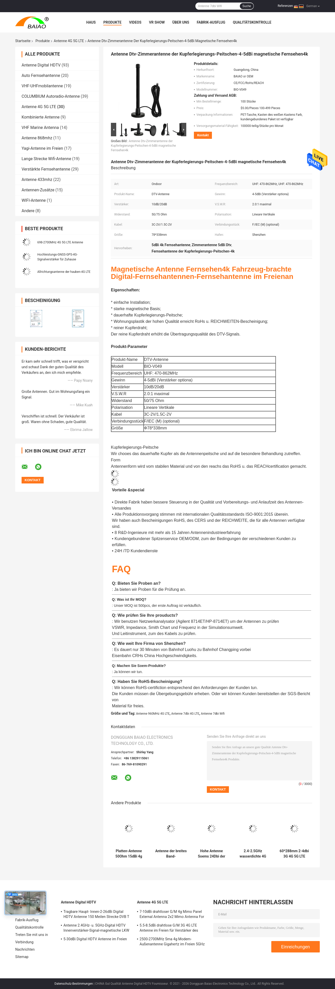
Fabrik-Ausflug (211, 22)
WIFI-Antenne (34, 200)
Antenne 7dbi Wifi (213, 713)
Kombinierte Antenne (41, 117)
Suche (246, 6)
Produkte (112, 22)
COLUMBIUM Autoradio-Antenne (51, 96)
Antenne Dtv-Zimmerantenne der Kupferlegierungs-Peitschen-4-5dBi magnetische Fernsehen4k (143, 145)
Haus (91, 22)
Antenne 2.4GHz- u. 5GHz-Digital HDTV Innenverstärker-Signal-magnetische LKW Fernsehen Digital (96, 928)
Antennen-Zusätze (38, 190)
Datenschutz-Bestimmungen (74, 983)
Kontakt (203, 135)
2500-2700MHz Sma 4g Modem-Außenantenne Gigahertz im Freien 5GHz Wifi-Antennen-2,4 (172, 942)
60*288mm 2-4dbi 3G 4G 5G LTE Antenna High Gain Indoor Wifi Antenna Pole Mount (294, 854)
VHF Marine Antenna (40, 127)
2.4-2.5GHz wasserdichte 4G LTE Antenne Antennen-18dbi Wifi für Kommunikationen (252, 854)
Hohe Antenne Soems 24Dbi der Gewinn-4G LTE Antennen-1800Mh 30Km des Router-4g (211, 854)
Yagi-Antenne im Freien (42, 148)
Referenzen (285, 6)
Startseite (22, 41)
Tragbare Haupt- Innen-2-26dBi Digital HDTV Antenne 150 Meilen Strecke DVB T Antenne (96, 915)
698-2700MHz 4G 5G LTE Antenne (60, 242)
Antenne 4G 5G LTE (69, 41)
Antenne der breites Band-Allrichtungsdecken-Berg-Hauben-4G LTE (171, 854)
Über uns (180, 22)
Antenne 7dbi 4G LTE (185, 713)
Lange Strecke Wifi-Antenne (46, 158)
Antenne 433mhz (37, 179)
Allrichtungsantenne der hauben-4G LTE (63, 272)
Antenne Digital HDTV (41, 65)
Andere (28, 210)
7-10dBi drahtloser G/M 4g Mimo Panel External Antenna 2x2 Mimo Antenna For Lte (172, 915)
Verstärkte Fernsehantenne (46, 169)
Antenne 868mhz (37, 138)
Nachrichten (25, 949)
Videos (135, 22)
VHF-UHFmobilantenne (42, 85)
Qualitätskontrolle (252, 22)
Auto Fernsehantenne (41, 75)
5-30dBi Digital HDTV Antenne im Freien (95, 939)
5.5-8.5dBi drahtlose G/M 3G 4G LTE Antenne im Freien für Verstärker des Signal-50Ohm (169, 928)
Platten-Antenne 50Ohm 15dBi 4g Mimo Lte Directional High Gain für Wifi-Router (128, 854)
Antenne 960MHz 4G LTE (153, 713)
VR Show (157, 22)
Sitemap (21, 957)
